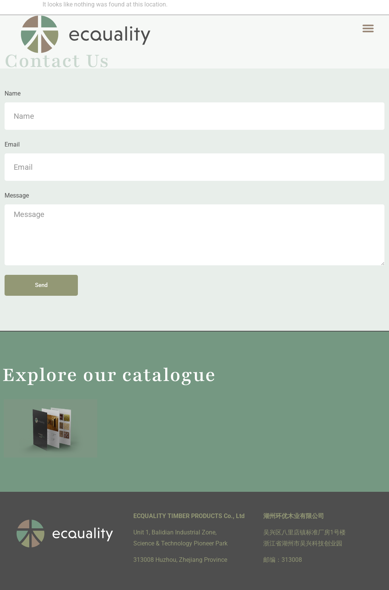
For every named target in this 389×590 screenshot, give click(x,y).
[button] (368, 28)
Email (12, 144)
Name (13, 93)
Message (17, 195)
